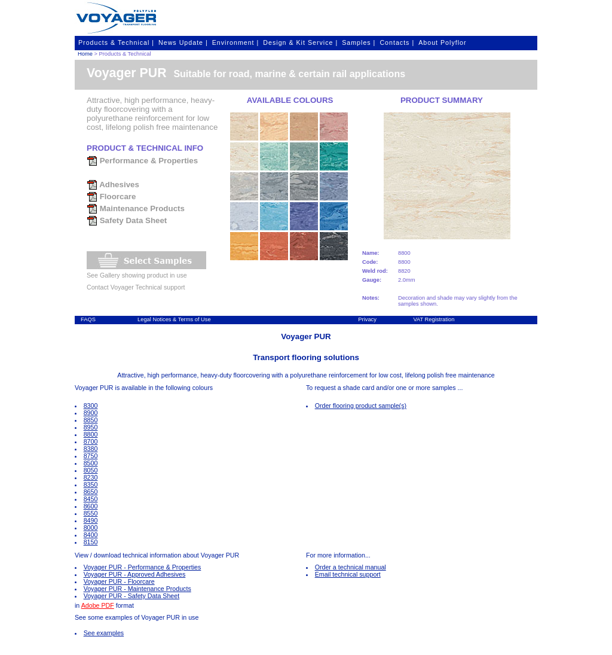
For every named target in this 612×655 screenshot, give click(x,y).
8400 (91, 534)
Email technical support (348, 574)
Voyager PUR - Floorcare (119, 581)
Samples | (358, 42)
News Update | (183, 42)
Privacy (367, 319)
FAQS (88, 319)
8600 (91, 506)
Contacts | (397, 42)
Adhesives (113, 184)
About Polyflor (442, 42)
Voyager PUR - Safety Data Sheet (132, 595)
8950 (91, 427)
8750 (91, 455)
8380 (91, 448)
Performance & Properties (142, 160)
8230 (91, 477)
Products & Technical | (116, 42)
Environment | (235, 42)
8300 (91, 405)
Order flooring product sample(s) (360, 405)
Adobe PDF (97, 605)
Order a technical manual (350, 567)
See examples (104, 632)
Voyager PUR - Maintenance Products (137, 588)
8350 (91, 484)
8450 (91, 498)
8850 (91, 420)
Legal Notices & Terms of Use (174, 319)
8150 (91, 542)
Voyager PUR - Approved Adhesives (135, 574)
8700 (91, 441)
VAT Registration (433, 319)
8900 (91, 412)
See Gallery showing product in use (137, 275)
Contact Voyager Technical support (136, 287)
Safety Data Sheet (127, 220)
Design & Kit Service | (300, 42)
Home (85, 54)
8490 (91, 520)
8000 (91, 527)
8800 (91, 434)
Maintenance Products (136, 208)
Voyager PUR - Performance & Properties (142, 567)
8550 (91, 513)
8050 (91, 470)
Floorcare (111, 196)
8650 (91, 491)
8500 (91, 463)
